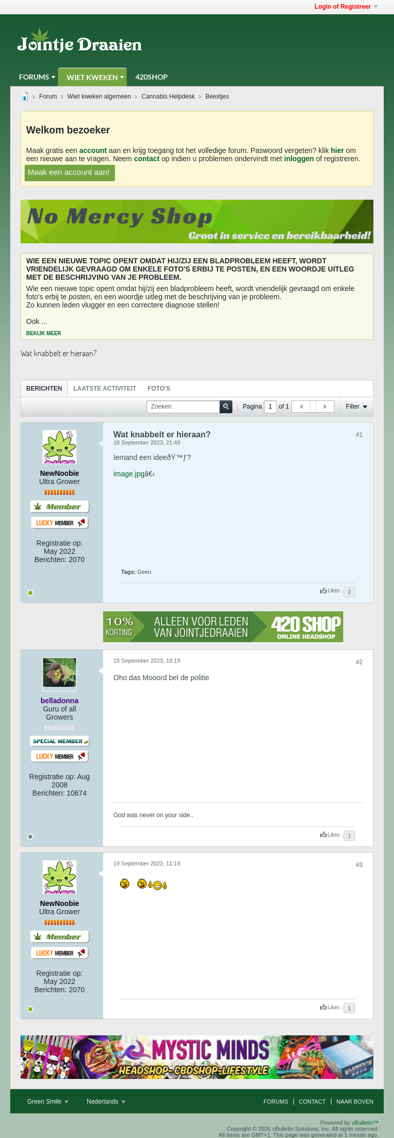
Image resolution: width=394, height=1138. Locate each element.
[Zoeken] (189, 406)
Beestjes (217, 96)
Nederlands (106, 1101)
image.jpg (129, 474)
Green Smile (47, 1101)
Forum (48, 96)
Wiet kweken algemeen (99, 96)
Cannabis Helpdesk (168, 96)
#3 (359, 865)
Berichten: (50, 559)
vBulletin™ (365, 1123)
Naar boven (355, 1101)
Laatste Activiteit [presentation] (104, 388)
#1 (359, 434)
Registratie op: (59, 543)
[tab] (44, 388)
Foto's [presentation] (159, 388)
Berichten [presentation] (44, 388)
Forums (34, 76)
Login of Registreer (346, 6)
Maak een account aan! (69, 171)
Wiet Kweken (92, 77)
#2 (359, 662)
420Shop (151, 76)
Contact (312, 1101)
